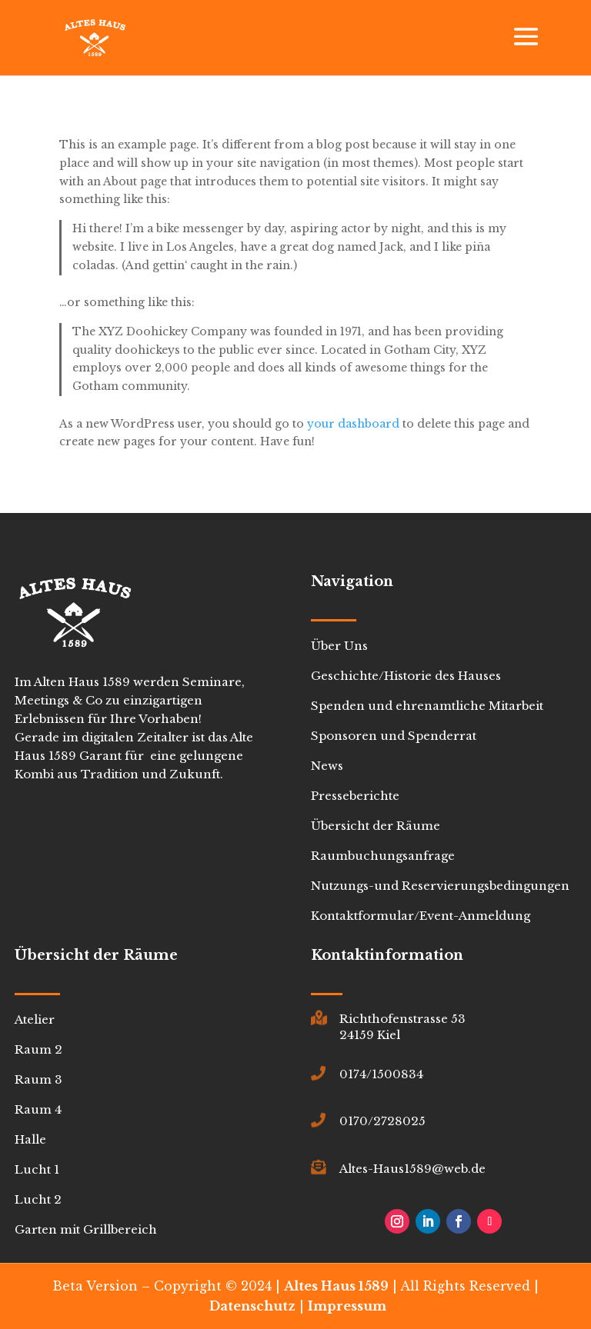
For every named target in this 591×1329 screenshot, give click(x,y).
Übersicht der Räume (375, 825)
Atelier (35, 1019)
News (327, 765)
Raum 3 (38, 1079)
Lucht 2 (38, 1199)
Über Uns (339, 645)
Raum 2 (38, 1049)
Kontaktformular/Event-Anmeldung (420, 915)
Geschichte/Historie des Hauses (406, 675)
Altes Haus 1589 (336, 1286)
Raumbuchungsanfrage (383, 855)
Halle (30, 1139)
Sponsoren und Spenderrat (393, 735)
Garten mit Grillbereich (86, 1229)
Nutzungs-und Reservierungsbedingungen (440, 885)
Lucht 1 (37, 1169)
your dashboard (353, 424)
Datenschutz (252, 1306)
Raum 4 (38, 1109)
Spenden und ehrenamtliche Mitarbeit (427, 705)
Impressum (347, 1306)
